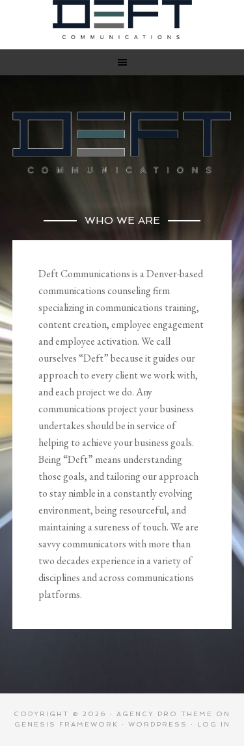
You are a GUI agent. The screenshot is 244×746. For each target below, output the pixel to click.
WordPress (157, 724)
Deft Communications (122, 19)
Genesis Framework (66, 724)
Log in (213, 724)
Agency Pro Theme (164, 713)
